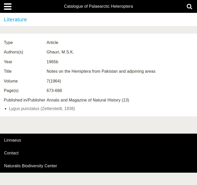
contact (11, 153)
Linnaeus (12, 140)
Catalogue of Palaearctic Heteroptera (98, 6)
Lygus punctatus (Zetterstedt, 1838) (42, 108)
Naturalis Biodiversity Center (30, 166)
